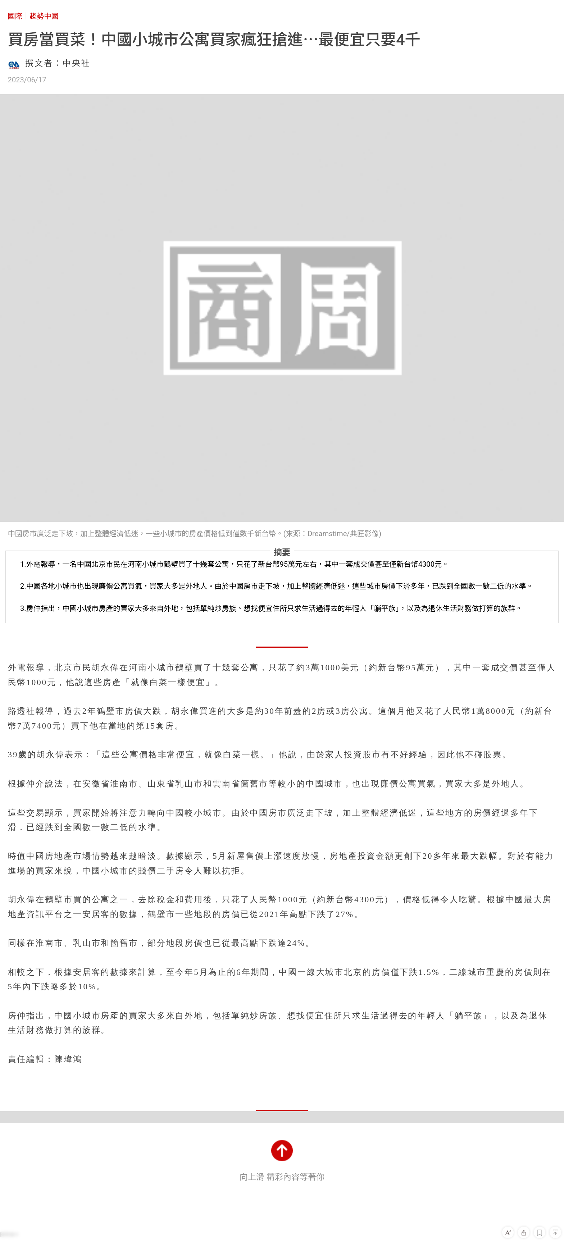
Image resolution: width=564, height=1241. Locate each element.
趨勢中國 (44, 16)
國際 (15, 16)
